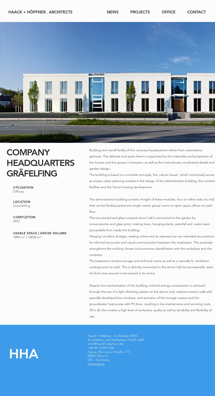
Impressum (96, 364)
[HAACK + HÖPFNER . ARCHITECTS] (40, 12)
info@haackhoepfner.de (106, 344)
